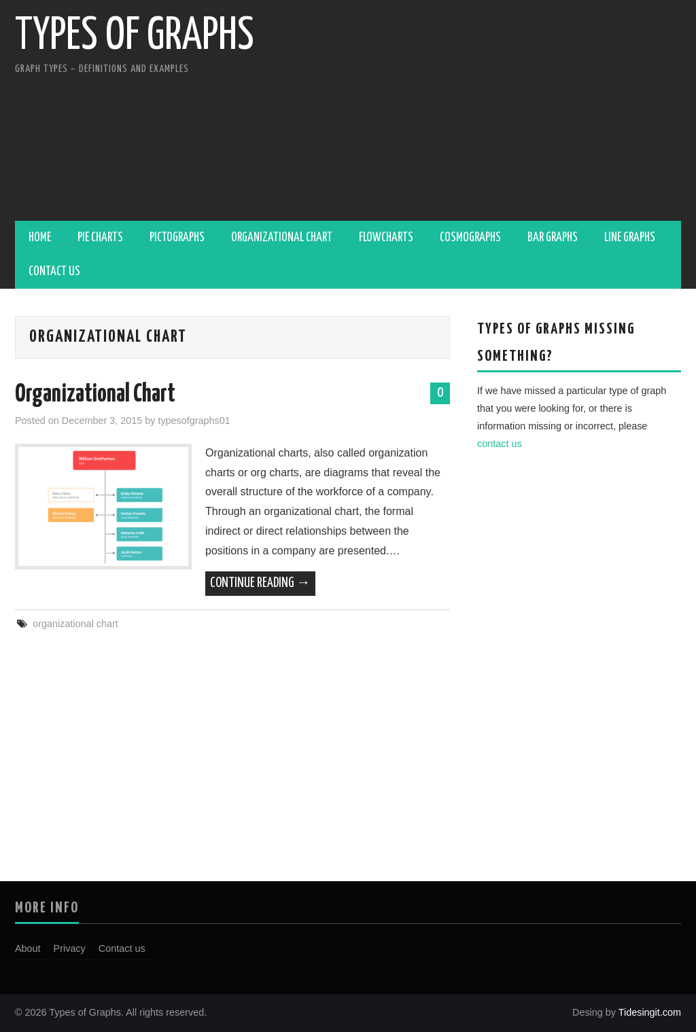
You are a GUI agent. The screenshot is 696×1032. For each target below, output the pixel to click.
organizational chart (75, 623)
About (28, 948)
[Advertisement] (498, 112)
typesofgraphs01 (194, 420)
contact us (499, 443)
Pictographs (177, 238)
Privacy (70, 948)
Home (40, 238)
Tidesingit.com (648, 1012)
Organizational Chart (281, 238)
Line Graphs (629, 238)
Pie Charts (100, 238)
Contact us (54, 272)
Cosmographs (470, 238)
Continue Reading (260, 583)
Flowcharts (386, 238)
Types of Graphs (134, 36)
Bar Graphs (552, 238)
